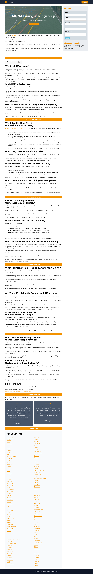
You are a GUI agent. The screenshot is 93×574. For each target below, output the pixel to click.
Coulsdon (36, 551)
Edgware (9, 450)
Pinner (8, 468)
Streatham (37, 472)
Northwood (10, 510)
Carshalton (37, 528)
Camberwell (37, 443)
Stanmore (9, 454)
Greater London (38, 515)
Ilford (35, 520)
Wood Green (10, 499)
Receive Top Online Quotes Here (33, 264)
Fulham (9, 520)
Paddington (10, 481)
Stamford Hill (10, 528)
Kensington (10, 491)
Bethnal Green (10, 564)
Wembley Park (9, 391)
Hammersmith (10, 489)
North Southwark (11, 543)
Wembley (23, 391)
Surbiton (36, 497)
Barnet (8, 470)
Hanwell (9, 479)
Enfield (8, 561)
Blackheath (37, 505)
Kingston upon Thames (40, 478)
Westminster (10, 524)
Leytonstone (37, 468)
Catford (36, 513)
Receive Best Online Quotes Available (33, 197)
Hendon (15, 391)
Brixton (36, 449)
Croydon (36, 534)
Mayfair (9, 506)
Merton (36, 480)
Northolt (9, 466)
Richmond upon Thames (13, 539)
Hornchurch (37, 561)
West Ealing (10, 477)
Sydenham (37, 511)
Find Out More (33, 334)
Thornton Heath (38, 518)
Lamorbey (36, 553)
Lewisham (36, 507)
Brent (19, 391)
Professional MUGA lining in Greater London (16, 128)
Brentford (9, 504)
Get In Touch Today (33, 58)
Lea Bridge (9, 557)
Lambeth (36, 447)
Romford (36, 555)
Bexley (36, 559)
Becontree (36, 538)
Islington (9, 514)
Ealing (8, 462)
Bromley (36, 458)
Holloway (9, 493)
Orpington (37, 563)
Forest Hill (36, 499)
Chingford (36, 476)
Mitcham (36, 491)
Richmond (9, 545)
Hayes (8, 535)
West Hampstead (11, 456)
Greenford (9, 473)
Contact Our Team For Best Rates (33, 119)
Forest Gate (37, 487)
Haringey (9, 495)
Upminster (37, 565)
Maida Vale (9, 464)
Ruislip (8, 508)
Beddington (37, 526)
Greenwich (37, 495)
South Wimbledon (39, 470)
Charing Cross (10, 518)
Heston (8, 533)
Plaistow (36, 493)
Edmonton (9, 553)
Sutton (36, 532)
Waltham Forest (38, 451)
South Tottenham (11, 526)
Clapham (36, 439)
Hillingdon (9, 549)
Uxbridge (36, 437)
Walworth (36, 441)
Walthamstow (37, 460)
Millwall (36, 482)
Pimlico (9, 530)
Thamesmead (37, 540)
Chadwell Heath (38, 542)
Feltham (36, 462)
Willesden (9, 448)
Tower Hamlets (38, 453)
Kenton (29, 391)
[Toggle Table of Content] (19, 62)
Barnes (8, 512)
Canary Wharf (37, 474)
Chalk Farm (10, 475)
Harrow (9, 452)
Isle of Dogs (37, 484)
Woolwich (36, 524)
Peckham (36, 455)
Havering (36, 557)
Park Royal (9, 458)
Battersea (9, 541)
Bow (35, 445)
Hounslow (9, 547)
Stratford (36, 466)
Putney (8, 537)
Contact (85, 2)
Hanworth (36, 464)
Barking (36, 522)
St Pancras (9, 497)
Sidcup (36, 546)
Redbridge (37, 503)
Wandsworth (10, 551)
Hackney (9, 555)
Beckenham (37, 530)
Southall (9, 502)
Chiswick (9, 487)
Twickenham (10, 559)
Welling (36, 544)
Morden (36, 489)
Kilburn (9, 460)
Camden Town (10, 483)
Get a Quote (33, 24)
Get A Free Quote (34, 428)
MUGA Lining (15, 35)
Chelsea (9, 516)
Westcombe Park (38, 509)
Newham (36, 501)
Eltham (36, 536)
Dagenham (37, 549)
